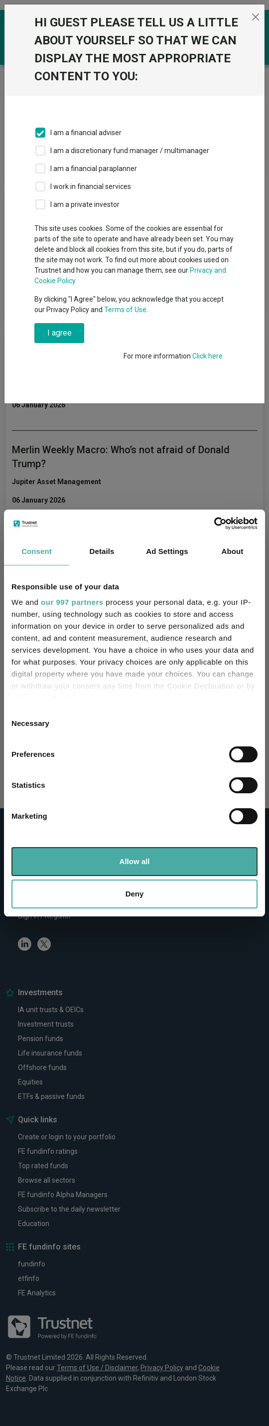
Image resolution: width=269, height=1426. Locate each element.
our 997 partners (72, 602)
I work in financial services (90, 186)
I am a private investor (85, 204)
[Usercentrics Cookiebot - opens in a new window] (214, 523)
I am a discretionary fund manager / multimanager (129, 151)
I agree (59, 333)
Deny (135, 894)
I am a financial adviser (86, 133)
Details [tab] (102, 551)
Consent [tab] (36, 551)
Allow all (135, 861)
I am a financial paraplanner (93, 169)
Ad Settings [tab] (167, 551)
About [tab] (233, 551)
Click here (207, 356)
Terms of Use (125, 310)
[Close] (256, 16)
